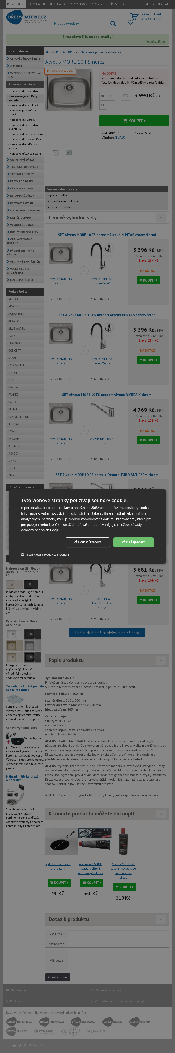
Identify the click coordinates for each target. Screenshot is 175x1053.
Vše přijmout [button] (133, 542)
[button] (45, 554)
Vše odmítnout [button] (87, 542)
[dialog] (87, 526)
